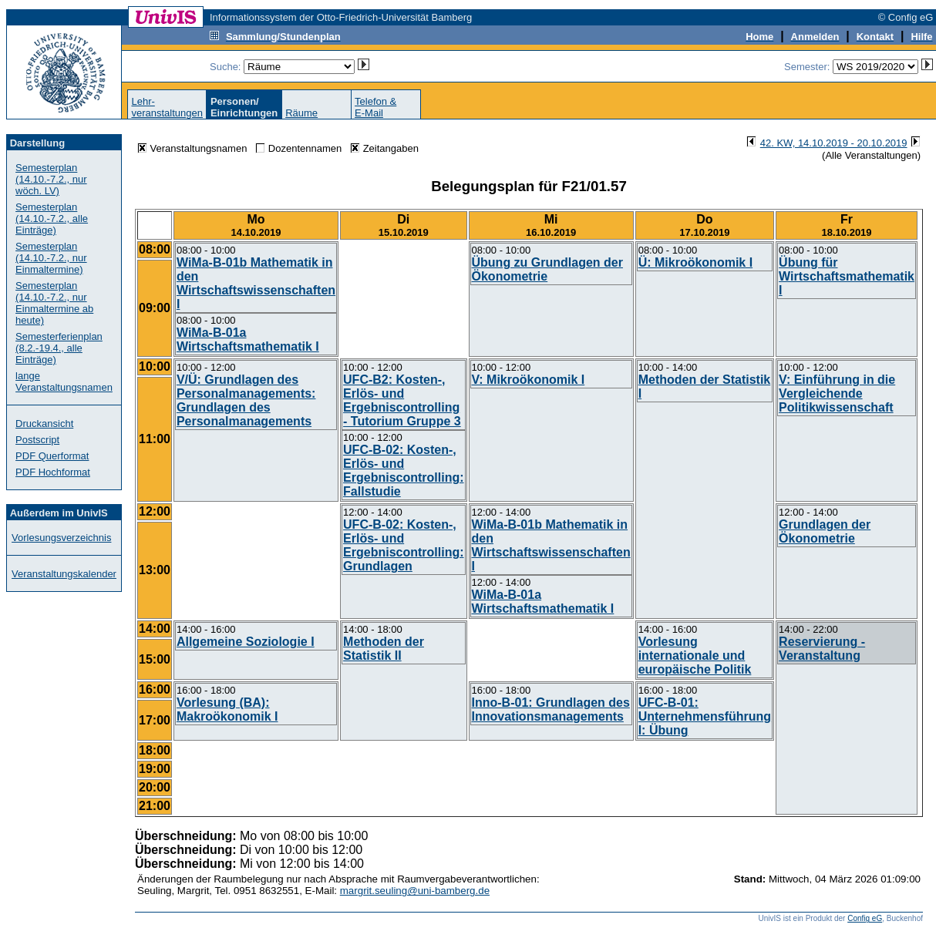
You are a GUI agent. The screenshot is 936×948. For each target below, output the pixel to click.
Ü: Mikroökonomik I (695, 262)
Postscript (37, 439)
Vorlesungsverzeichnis (61, 537)
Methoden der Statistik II (383, 648)
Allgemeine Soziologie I (246, 641)
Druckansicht (44, 423)
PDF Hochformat (52, 472)
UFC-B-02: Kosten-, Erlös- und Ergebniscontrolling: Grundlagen (403, 545)
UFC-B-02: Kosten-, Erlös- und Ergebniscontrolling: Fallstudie (403, 470)
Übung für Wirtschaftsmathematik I (846, 276)
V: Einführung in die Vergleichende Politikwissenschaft (837, 393)
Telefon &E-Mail (375, 107)
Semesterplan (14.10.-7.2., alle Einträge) (51, 218)
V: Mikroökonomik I (528, 379)
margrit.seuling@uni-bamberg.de (415, 890)
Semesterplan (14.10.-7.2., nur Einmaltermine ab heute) (54, 303)
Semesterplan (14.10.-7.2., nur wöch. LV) (51, 179)
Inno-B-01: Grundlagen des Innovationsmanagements (551, 709)
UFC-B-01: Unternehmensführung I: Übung (704, 716)
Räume (301, 113)
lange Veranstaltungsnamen (64, 381)
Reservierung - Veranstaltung (822, 648)
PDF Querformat (52, 456)
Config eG (864, 918)
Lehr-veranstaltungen (167, 107)
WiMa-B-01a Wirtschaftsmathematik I (248, 339)
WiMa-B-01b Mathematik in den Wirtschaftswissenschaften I (256, 283)
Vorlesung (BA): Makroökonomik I (227, 709)
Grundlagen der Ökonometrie (824, 531)
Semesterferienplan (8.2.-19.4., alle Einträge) (59, 348)
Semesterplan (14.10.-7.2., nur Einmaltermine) (51, 257)
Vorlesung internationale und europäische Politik (695, 655)
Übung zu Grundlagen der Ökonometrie (547, 269)
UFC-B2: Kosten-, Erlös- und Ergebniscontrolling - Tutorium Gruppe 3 (402, 400)
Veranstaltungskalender (64, 574)
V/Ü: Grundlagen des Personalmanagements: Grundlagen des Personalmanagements (246, 400)
